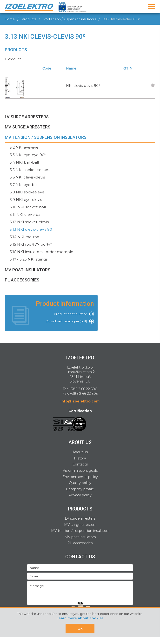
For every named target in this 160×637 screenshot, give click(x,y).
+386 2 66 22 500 (83, 389)
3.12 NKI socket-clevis (29, 222)
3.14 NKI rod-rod (24, 237)
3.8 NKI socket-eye (27, 192)
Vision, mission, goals (80, 470)
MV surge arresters (80, 524)
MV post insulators (80, 537)
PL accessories (80, 543)
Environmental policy (80, 477)
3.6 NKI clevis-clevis (27, 177)
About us (80, 452)
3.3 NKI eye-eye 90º (28, 155)
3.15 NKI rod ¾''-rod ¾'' (31, 244)
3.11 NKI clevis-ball (26, 214)
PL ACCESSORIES (22, 279)
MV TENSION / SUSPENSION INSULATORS (46, 137)
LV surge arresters (80, 518)
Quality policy (80, 483)
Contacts (80, 464)
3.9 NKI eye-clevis (26, 199)
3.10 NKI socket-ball (28, 207)
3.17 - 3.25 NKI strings (28, 259)
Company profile (80, 489)
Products (29, 19)
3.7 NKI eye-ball (24, 184)
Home (10, 19)
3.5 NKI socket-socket (30, 169)
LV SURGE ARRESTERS (27, 116)
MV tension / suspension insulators (69, 19)
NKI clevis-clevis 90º (83, 85)
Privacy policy (80, 495)
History (80, 458)
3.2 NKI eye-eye (24, 147)
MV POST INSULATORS (27, 269)
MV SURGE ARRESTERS (27, 126)
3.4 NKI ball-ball (24, 162)
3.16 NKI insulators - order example (41, 251)
